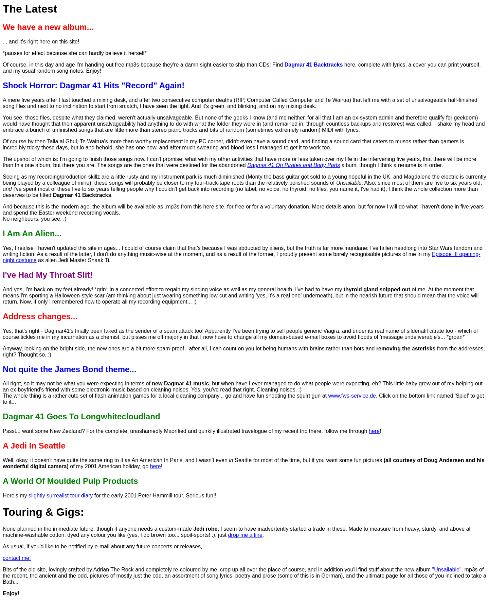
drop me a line (245, 535)
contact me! (17, 558)
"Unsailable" (446, 569)
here (374, 431)
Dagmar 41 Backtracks (314, 65)
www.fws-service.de (352, 396)
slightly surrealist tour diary (61, 495)
